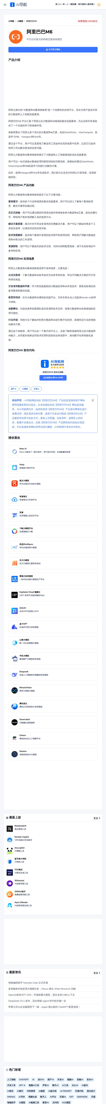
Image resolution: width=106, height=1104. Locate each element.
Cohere (22, 735)
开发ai (36, 389)
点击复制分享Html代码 (53, 377)
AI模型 (20, 21)
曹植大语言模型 (26, 576)
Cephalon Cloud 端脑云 (29, 592)
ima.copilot (19, 848)
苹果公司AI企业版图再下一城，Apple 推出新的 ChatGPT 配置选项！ (44, 1007)
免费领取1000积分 (88, 21)
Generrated (24, 719)
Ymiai (21, 464)
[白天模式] (99, 4)
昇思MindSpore (26, 544)
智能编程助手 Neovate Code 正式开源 (28, 982)
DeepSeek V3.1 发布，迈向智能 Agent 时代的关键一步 (37, 1001)
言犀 (21, 512)
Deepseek (23, 671)
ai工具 (54, 132)
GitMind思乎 (20, 891)
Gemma (22, 751)
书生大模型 (24, 655)
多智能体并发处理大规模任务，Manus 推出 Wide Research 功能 (42, 988)
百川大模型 (24, 560)
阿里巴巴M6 (40, 32)
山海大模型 (24, 640)
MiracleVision (25, 687)
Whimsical (19, 880)
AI (34, 110)
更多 (96, 818)
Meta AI (22, 448)
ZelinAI (22, 608)
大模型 (25, 389)
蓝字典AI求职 (20, 858)
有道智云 (23, 496)
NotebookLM (20, 826)
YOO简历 (19, 869)
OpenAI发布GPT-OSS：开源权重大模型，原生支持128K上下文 (41, 995)
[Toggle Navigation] (5, 4)
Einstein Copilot (22, 837)
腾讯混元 (23, 703)
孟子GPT (23, 624)
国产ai (13, 389)
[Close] (92, 400)
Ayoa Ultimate (21, 902)
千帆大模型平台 (26, 528)
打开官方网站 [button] (53, 49)
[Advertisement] (57, 85)
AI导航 (11, 21)
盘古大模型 (24, 480)
